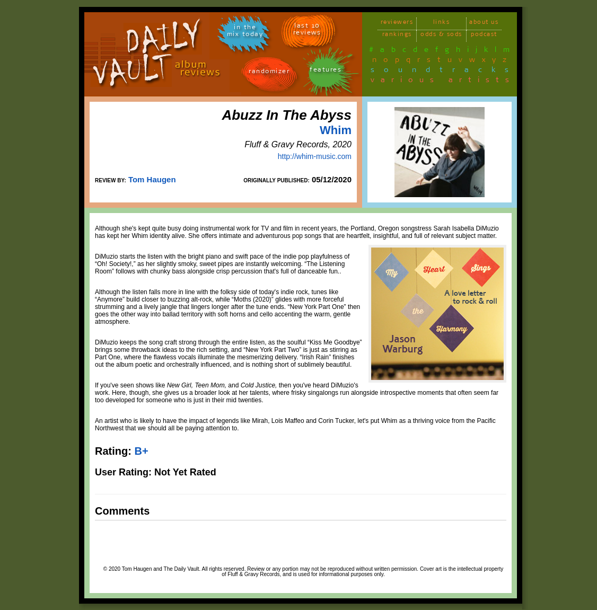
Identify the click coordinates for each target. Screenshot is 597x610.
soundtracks (444, 71)
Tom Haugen (152, 179)
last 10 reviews (307, 30)
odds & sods (441, 35)
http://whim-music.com (315, 156)
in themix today (245, 32)
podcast (484, 35)
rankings (397, 35)
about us (483, 23)
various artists (443, 82)
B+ (141, 451)
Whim (336, 130)
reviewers (397, 23)
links (441, 23)
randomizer (269, 73)
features (325, 71)
